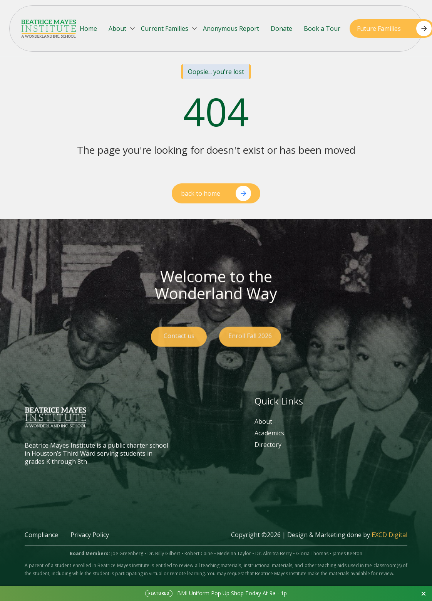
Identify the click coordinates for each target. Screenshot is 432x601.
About (263, 429)
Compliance (41, 542)
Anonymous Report (231, 28)
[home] (48, 28)
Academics (269, 440)
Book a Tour (322, 28)
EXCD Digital (389, 542)
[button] (122, 29)
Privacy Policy (89, 542)
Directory (268, 451)
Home (88, 28)
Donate (281, 28)
